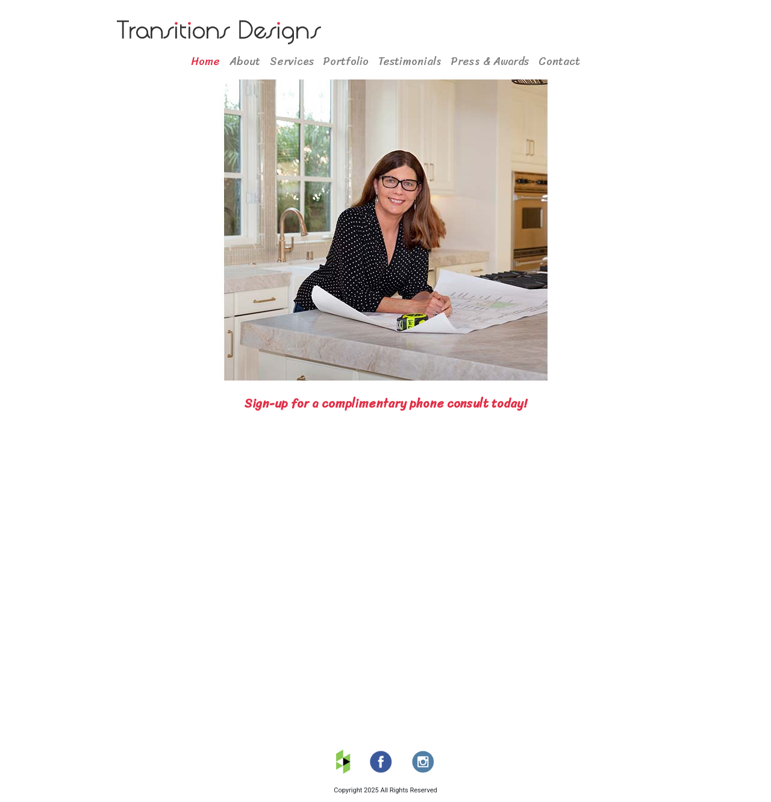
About (244, 61)
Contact (559, 61)
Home (205, 61)
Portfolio (346, 61)
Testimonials (410, 61)
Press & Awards (490, 61)
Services (292, 61)
